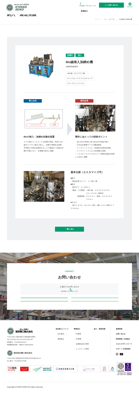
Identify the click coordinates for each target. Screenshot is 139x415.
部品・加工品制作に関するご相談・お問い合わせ (44, 318)
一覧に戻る (69, 231)
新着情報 (119, 350)
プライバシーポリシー (108, 408)
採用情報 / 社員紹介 (123, 360)
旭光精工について (62, 350)
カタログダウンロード (124, 365)
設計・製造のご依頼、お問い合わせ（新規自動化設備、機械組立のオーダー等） (44, 306)
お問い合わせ (121, 355)
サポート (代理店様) (123, 370)
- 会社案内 (60, 355)
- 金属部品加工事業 (82, 365)
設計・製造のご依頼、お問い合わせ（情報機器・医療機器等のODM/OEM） (94, 306)
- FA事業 (78, 355)
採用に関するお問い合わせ (94, 318)
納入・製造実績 (99, 350)
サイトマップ (127, 408)
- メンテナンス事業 (82, 370)
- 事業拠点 (60, 360)
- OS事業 (78, 360)
